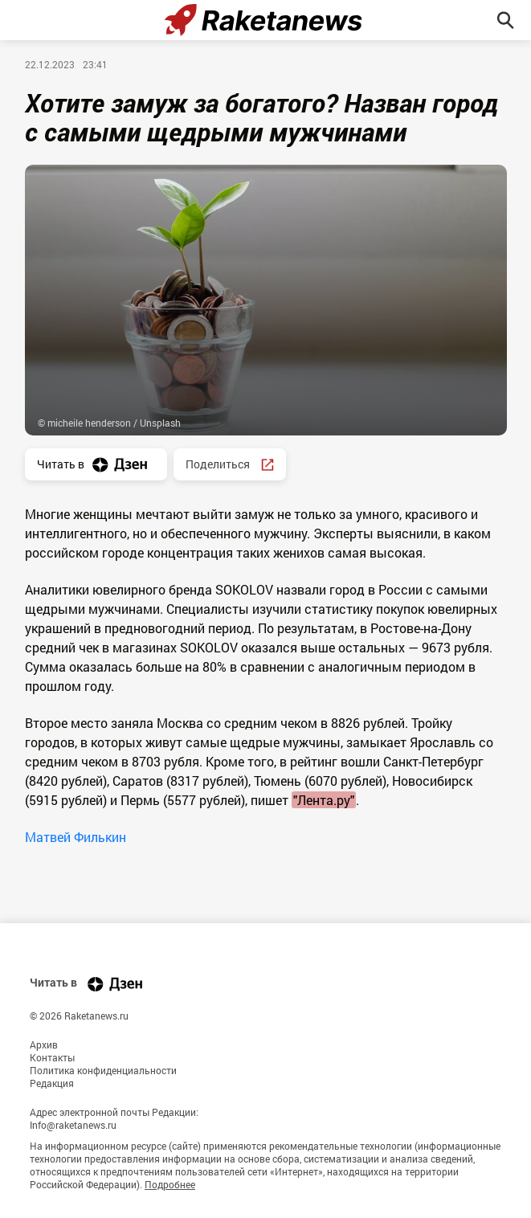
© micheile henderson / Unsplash (109, 422)
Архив (44, 1044)
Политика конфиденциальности (103, 1070)
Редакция (52, 1083)
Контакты (52, 1057)
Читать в (96, 464)
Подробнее (170, 1184)
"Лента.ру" (323, 799)
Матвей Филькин (75, 836)
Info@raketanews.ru (73, 1124)
